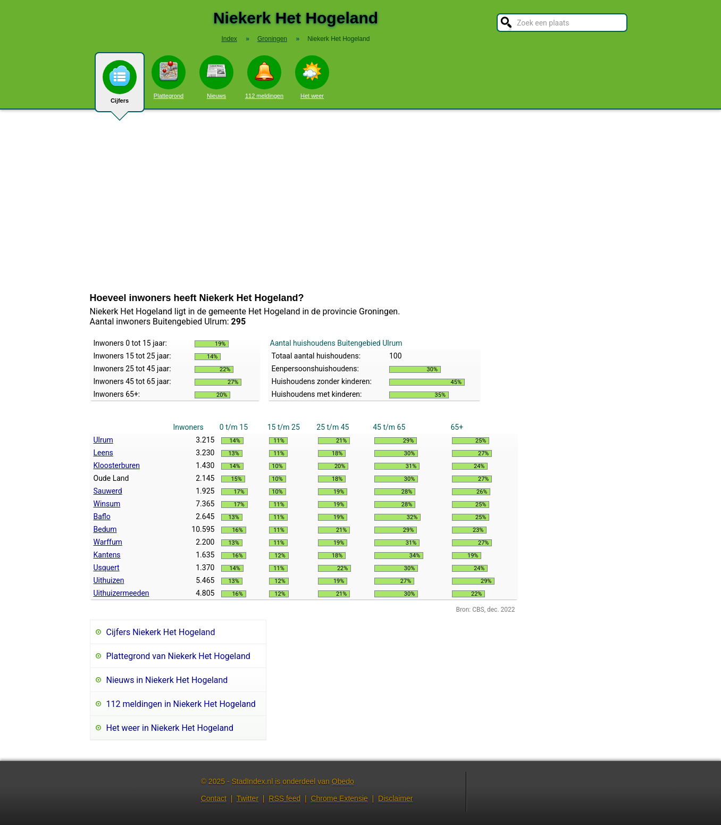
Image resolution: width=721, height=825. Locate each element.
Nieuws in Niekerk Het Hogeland (167, 680)
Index (229, 39)
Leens (103, 452)
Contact (214, 798)
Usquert (107, 567)
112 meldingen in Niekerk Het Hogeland (181, 704)
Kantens (107, 555)
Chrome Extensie (339, 798)
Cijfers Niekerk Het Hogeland (160, 632)
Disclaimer (395, 798)
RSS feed (284, 798)
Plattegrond (169, 77)
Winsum (107, 503)
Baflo (102, 516)
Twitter (247, 798)
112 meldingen (264, 77)
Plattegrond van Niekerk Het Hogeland (178, 656)
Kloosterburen (117, 465)
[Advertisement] (360, 201)
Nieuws (216, 77)
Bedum (105, 529)
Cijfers (120, 86)
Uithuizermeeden (121, 593)
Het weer (312, 77)
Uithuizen (109, 580)
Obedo (343, 781)
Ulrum (103, 440)
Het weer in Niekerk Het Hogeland (169, 728)
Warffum (108, 542)
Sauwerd (108, 491)
